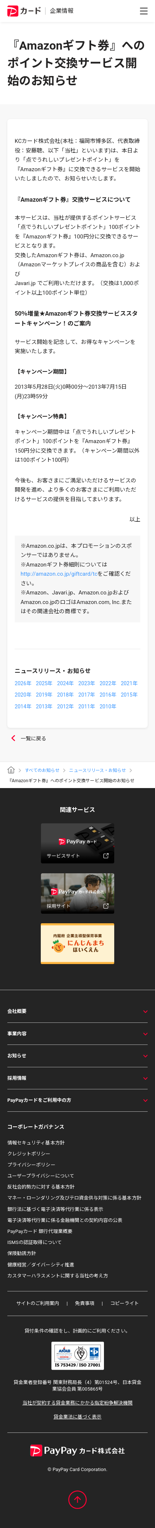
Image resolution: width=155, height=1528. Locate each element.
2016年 (108, 695)
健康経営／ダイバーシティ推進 (40, 1265)
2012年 (65, 706)
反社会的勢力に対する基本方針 (41, 1187)
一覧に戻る (26, 739)
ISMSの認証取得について (34, 1242)
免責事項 (84, 1303)
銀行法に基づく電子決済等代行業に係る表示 (55, 1209)
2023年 (86, 683)
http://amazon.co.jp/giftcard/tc (59, 574)
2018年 (65, 695)
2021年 (129, 683)
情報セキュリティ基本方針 (36, 1143)
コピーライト (124, 1303)
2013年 (44, 706)
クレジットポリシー (29, 1154)
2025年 (44, 683)
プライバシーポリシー (31, 1165)
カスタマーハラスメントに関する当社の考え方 (57, 1276)
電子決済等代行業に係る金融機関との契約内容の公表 (64, 1220)
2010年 (108, 706)
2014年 (23, 706)
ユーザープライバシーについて (40, 1176)
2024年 (65, 683)
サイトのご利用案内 (38, 1303)
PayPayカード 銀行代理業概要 (39, 1231)
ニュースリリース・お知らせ (97, 770)
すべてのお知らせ (42, 770)
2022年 (108, 683)
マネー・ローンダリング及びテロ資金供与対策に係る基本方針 (74, 1198)
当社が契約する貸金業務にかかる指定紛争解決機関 (77, 1403)
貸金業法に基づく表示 (78, 1417)
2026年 (23, 683)
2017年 (86, 695)
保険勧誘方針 (21, 1253)
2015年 (129, 695)
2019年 (44, 695)
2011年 (86, 706)
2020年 (23, 695)
